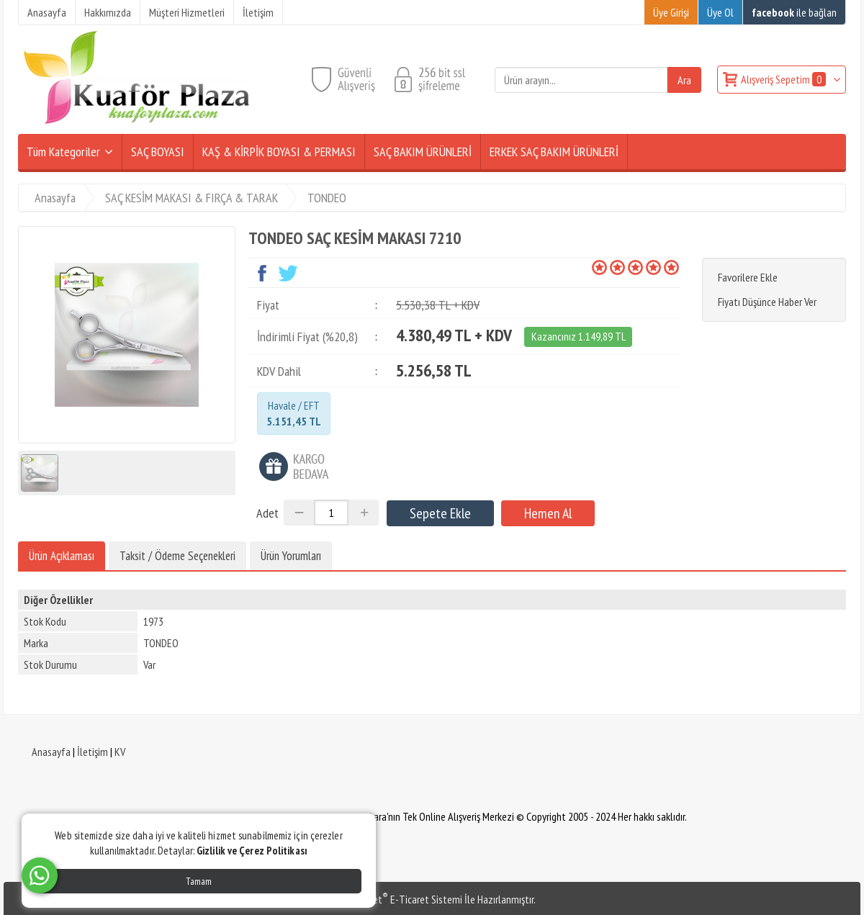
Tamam (199, 881)
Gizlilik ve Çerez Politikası (252, 850)
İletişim (92, 751)
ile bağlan (794, 12)
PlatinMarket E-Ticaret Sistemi (395, 899)
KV (119, 751)
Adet (267, 513)
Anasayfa (51, 751)
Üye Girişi (671, 12)
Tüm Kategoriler (63, 151)
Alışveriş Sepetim (784, 79)
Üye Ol (720, 12)
